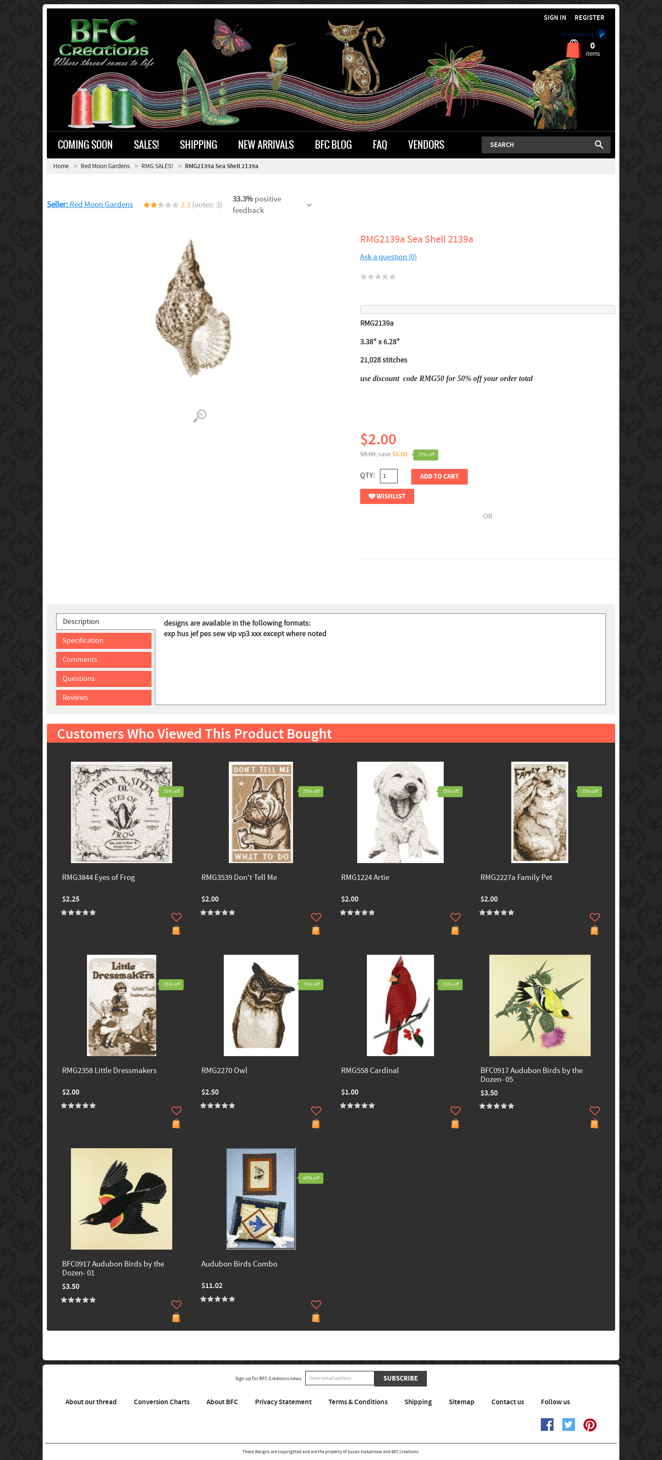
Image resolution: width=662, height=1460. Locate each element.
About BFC (222, 1402)
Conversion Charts (162, 1402)
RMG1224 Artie (365, 878)
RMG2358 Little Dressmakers (109, 1071)
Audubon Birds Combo (239, 1264)
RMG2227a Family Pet (516, 878)
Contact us (507, 1402)
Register (590, 18)
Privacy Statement (283, 1402)
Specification (82, 641)
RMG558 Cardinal (370, 1071)
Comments (80, 660)
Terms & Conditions (358, 1402)
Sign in (555, 18)
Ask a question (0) (388, 257)
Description (81, 621)
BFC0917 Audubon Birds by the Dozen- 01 (113, 1269)
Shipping (418, 1402)
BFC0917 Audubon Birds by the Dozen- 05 (531, 1075)
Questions (78, 679)
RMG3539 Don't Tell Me (239, 878)
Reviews (75, 698)
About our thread (91, 1402)
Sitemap (462, 1402)
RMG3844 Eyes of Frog (98, 878)
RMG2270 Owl (224, 1071)
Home (61, 166)
